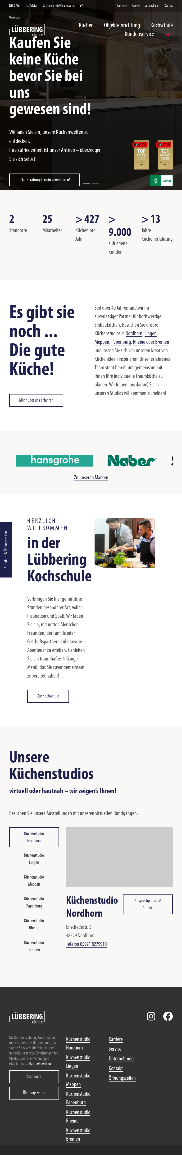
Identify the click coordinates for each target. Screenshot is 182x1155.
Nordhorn (134, 334)
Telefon (31, 6)
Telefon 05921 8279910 (86, 944)
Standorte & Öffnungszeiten (6, 549)
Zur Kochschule (48, 696)
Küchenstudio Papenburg (34, 903)
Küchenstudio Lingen (34, 859)
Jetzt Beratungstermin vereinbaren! (44, 180)
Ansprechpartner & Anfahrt (148, 904)
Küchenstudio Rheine (34, 924)
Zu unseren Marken (91, 478)
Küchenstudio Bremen (34, 946)
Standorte (34, 1076)
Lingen (151, 334)
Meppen (102, 342)
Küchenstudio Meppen (34, 881)
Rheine (139, 342)
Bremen (162, 342)
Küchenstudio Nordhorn (34, 837)
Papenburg (121, 342)
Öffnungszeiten (34, 1093)
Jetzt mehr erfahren (40, 1064)
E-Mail (14, 6)
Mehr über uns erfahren (36, 400)
